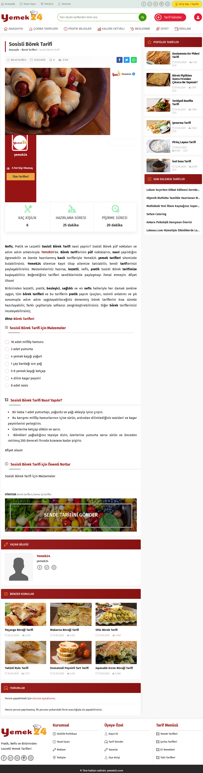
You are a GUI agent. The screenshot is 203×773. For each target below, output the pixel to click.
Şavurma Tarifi (181, 123)
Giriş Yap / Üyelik (189, 4)
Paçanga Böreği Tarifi (19, 630)
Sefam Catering (156, 214)
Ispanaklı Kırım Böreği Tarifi (114, 668)
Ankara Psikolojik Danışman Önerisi (169, 222)
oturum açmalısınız (43, 698)
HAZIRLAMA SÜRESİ (71, 218)
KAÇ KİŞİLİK (27, 218)
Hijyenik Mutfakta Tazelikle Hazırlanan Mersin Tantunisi (173, 198)
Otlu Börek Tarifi (107, 630)
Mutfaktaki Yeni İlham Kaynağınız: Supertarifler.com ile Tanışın (173, 206)
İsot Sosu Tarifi (181, 161)
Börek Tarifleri (29, 49)
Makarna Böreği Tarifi (64, 630)
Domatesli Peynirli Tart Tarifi (69, 668)
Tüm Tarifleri (20, 176)
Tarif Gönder (173, 17)
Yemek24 (128, 74)
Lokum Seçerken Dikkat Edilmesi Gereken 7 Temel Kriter (173, 190)
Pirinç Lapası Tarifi (184, 142)
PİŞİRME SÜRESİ (114, 218)
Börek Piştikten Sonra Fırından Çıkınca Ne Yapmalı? (185, 79)
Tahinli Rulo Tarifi (16, 668)
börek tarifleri (24, 494)
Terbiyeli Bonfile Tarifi (182, 102)
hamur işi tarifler (42, 494)
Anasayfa (14, 49)
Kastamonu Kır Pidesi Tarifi (185, 55)
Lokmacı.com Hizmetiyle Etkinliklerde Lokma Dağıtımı (173, 230)
